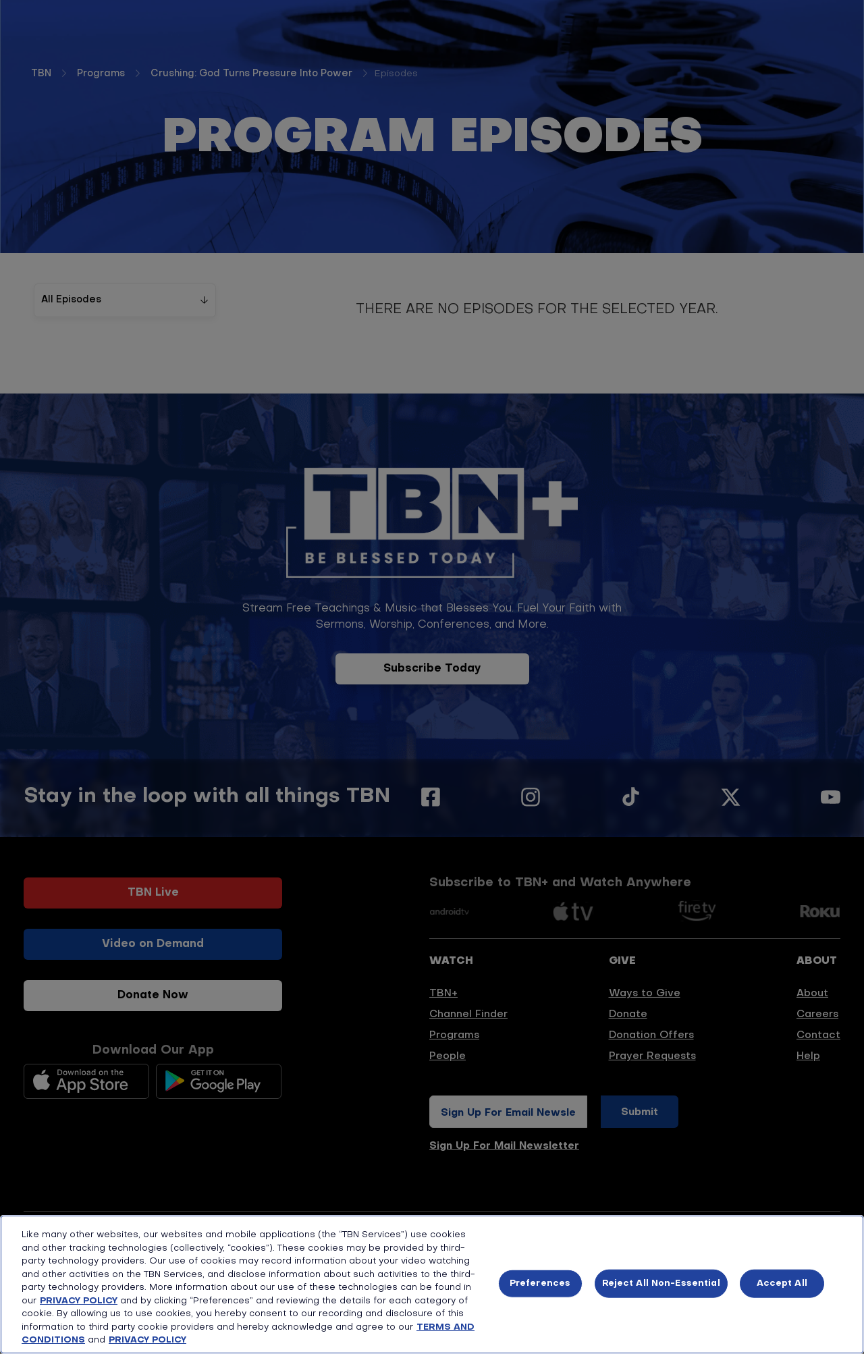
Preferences (540, 1283)
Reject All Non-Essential (661, 1283)
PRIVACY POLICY (78, 1301)
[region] (432, 1284)
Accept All (782, 1283)
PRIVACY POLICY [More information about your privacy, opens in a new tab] (147, 1340)
